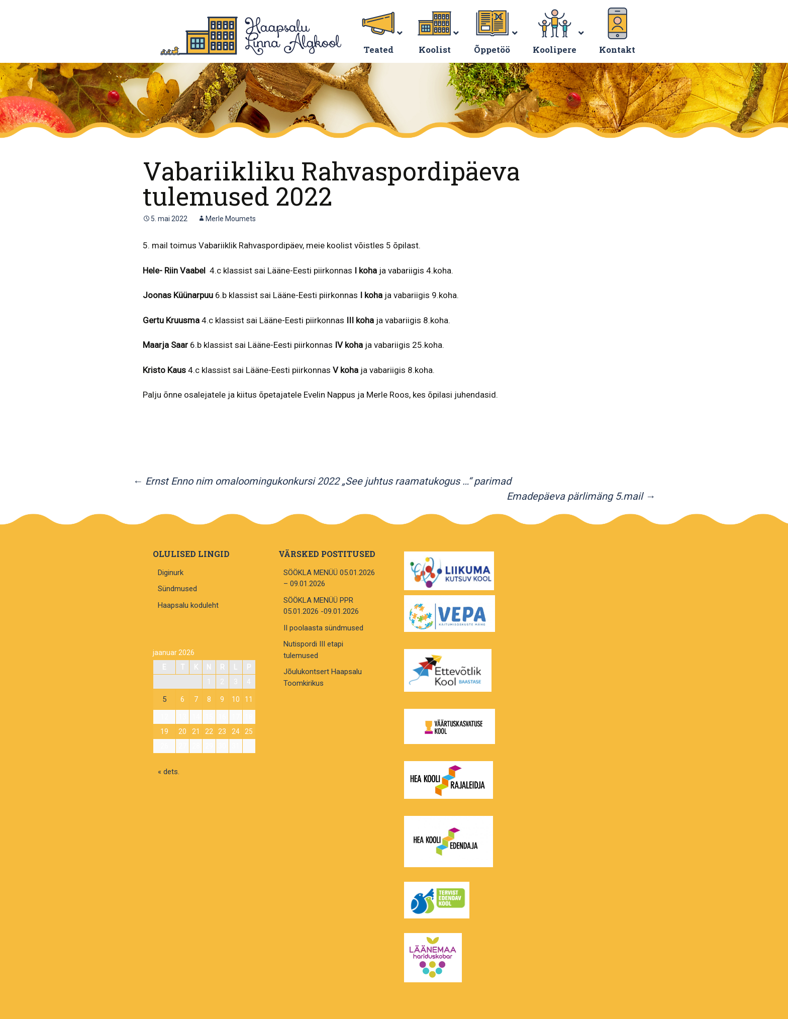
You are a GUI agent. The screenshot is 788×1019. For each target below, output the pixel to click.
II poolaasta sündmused (323, 627)
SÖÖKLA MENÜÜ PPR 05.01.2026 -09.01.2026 (321, 606)
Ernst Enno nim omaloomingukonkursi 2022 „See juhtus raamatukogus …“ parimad (322, 481)
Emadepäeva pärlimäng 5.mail (581, 496)
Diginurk (170, 572)
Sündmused (177, 588)
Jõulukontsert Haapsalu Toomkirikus (322, 677)
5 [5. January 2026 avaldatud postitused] (164, 699)
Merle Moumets (231, 219)
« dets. (168, 771)
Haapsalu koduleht (188, 605)
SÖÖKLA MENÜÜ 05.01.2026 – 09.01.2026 (329, 578)
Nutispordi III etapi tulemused (313, 649)
